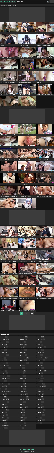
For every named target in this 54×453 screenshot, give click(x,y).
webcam (41, 412)
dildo (4, 386)
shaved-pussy (42, 371)
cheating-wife (6, 368)
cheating (5, 365)
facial (4, 404)
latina (22, 381)
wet (40, 418)
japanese (23, 360)
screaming (41, 360)
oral (22, 415)
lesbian (23, 384)
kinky (22, 368)
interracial (23, 350)
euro (4, 397)
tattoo (40, 376)
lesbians (23, 386)
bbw (4, 360)
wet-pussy (41, 420)
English (52, 1)
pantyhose (41, 339)
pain (22, 428)
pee (40, 342)
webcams (41, 415)
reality (41, 350)
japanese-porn (24, 363)
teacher (41, 378)
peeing (40, 344)
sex (40, 363)
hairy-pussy (24, 337)
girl (4, 423)
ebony (4, 389)
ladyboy (23, 378)
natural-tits (24, 407)
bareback (5, 355)
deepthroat (6, 378)
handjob (23, 342)
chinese (5, 373)
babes (4, 352)
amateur (5, 339)
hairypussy (23, 339)
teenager (41, 384)
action (5, 337)
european (5, 399)
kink (22, 365)
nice (22, 410)
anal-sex (5, 347)
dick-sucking (6, 384)
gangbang (5, 418)
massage (23, 391)
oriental (23, 423)
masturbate (24, 394)
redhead (41, 352)
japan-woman (24, 358)
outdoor (23, 425)
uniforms (41, 394)
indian (23, 347)
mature (23, 402)
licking (23, 389)
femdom (5, 410)
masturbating (24, 397)
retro (40, 355)
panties (41, 337)
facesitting (5, 402)
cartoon (5, 363)
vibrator (41, 399)
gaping (5, 420)
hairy (5, 428)
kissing (23, 371)
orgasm (23, 418)
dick (4, 381)
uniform (41, 391)
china (4, 371)
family (5, 407)
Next (32, 313)
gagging (5, 415)
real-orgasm (42, 347)
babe (4, 350)
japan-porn (23, 355)
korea (22, 373)
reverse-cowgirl (43, 358)
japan (23, 352)
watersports (41, 410)
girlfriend (5, 425)
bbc (4, 358)
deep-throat (6, 376)
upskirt (40, 397)
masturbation (24, 399)
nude (22, 412)
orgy (22, 420)
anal (4, 344)
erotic (4, 394)
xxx (40, 423)
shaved (41, 368)
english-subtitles (6, 391)
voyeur (41, 407)
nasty (22, 404)
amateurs (5, 342)
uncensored (42, 386)
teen (40, 381)
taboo (40, 373)
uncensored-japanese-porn (45, 389)
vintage (41, 402)
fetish (4, 412)
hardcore (23, 344)
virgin (40, 404)
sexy (40, 365)
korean (23, 376)
